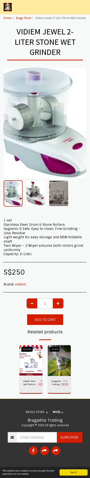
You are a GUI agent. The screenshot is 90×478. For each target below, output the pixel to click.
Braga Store (23, 18)
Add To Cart (45, 319)
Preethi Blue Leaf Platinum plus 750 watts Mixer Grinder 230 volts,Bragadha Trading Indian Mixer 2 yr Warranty (30, 383)
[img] (30, 360)
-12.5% (55, 349)
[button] (83, 7)
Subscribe (69, 437)
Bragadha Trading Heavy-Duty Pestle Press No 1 (56, 383)
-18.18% (27, 349)
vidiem (20, 284)
